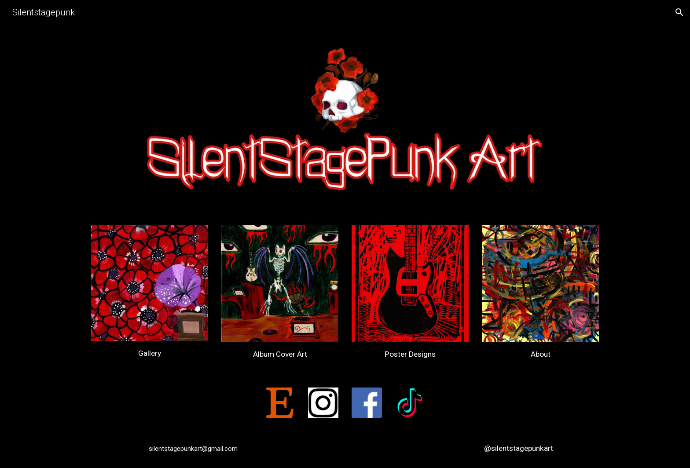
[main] (149, 353)
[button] (679, 12)
